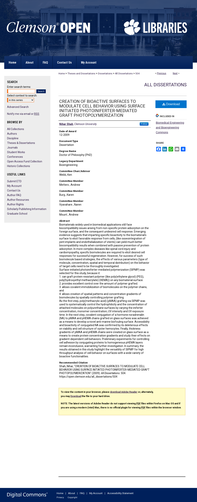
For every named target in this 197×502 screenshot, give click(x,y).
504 (137, 73)
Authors (12, 133)
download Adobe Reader (123, 392)
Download (171, 104)
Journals (12, 147)
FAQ (82, 493)
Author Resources (18, 199)
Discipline (12, 138)
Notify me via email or (23, 113)
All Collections (15, 129)
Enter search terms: (19, 86)
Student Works (16, 152)
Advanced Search (18, 106)
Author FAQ (14, 195)
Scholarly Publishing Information (26, 209)
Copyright (72, 497)
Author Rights (15, 204)
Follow (144, 124)
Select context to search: (22, 95)
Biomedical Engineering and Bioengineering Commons (170, 127)
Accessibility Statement (120, 493)
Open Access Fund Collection (24, 161)
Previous (161, 73)
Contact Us (13, 190)
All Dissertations (124, 73)
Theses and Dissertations (81, 73)
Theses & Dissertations (21, 142)
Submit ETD (14, 181)
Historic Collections (18, 166)
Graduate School (17, 213)
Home (61, 73)
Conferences (15, 156)
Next (175, 73)
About (71, 493)
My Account (14, 185)
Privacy (60, 497)
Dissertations (105, 73)
